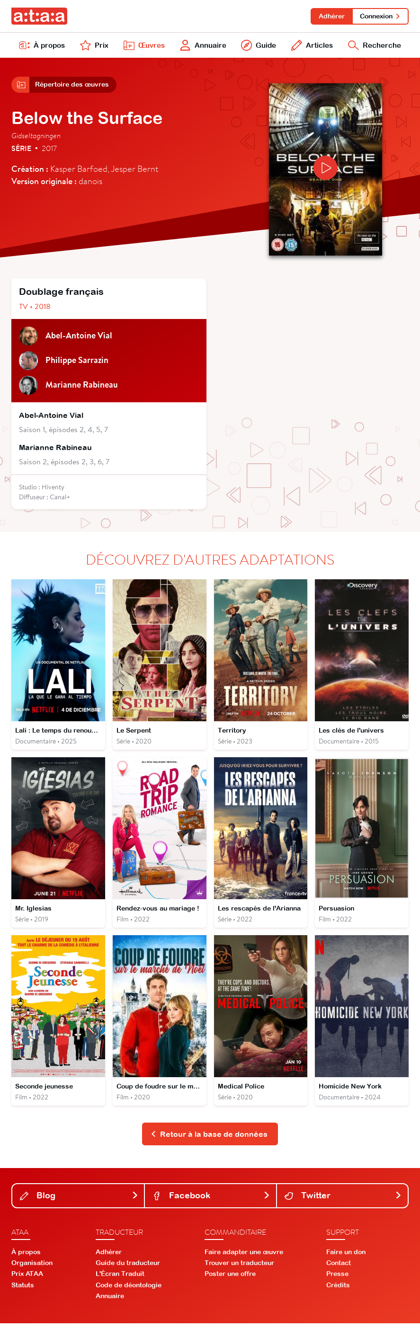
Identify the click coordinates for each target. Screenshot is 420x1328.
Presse (337, 1278)
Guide (258, 46)
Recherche (373, 46)
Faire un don (346, 1256)
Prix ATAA (27, 1278)
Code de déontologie (128, 1289)
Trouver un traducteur (239, 1267)
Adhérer (330, 16)
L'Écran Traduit (120, 1278)
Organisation (32, 1267)
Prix (93, 46)
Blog (79, 1200)
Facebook (211, 1200)
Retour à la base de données (209, 1138)
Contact (338, 1267)
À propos (42, 46)
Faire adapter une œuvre (244, 1256)
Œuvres (142, 46)
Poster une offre (230, 1278)
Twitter (343, 1200)
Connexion (380, 16)
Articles (310, 46)
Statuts (22, 1289)
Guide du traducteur (128, 1267)
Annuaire (202, 46)
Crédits (338, 1289)
